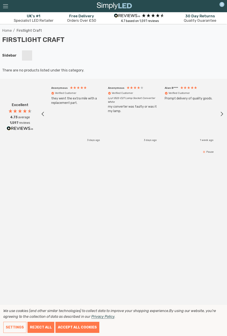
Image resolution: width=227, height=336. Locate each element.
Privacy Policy (102, 316)
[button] (43, 113)
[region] (132, 113)
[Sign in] (211, 6)
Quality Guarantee (200, 18)
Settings (15, 327)
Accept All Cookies (77, 327)
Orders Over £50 (81, 18)
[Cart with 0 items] (219, 6)
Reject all (41, 327)
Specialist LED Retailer (33, 18)
